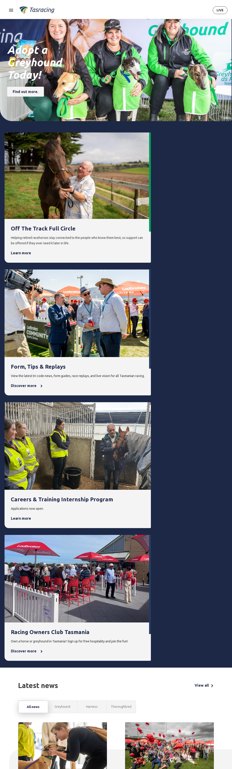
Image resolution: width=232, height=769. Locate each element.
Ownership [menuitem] (60, 728)
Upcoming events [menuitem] (121, 707)
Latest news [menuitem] (145, 704)
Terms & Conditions (17, 735)
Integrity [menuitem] (102, 697)
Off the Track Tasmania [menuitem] (169, 726)
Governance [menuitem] (190, 712)
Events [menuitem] (120, 697)
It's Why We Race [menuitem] (190, 744)
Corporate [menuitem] (189, 704)
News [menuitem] (142, 697)
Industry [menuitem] (188, 754)
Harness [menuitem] (58, 712)
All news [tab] (33, 407)
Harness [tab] (92, 407)
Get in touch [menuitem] (213, 704)
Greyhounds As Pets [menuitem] (169, 713)
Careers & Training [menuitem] (189, 731)
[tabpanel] (116, 530)
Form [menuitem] (80, 697)
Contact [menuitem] (211, 697)
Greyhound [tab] (62, 407)
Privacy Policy (39, 735)
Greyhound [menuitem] (60, 720)
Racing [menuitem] (58, 697)
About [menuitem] (187, 697)
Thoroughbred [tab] (121, 407)
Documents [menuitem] (190, 720)
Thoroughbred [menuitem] (62, 704)
